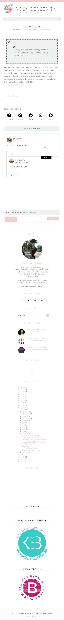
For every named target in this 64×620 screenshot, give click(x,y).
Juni (23, 425)
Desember (26, 412)
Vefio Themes (47, 613)
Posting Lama (53, 218)
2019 (22, 401)
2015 (22, 409)
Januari (25, 453)
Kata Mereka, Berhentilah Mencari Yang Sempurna (34, 443)
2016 (22, 407)
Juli (23, 423)
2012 (22, 459)
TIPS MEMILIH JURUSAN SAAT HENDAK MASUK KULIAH (33, 437)
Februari (25, 434)
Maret (24, 431)
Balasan (10, 154)
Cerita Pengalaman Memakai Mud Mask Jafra (37, 330)
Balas (44, 147)
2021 (22, 396)
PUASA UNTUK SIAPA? (30, 448)
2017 (22, 405)
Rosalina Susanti (20, 160)
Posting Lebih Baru (11, 219)
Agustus (25, 420)
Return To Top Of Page (32, 617)
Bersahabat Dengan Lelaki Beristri (34, 440)
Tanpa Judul (26, 446)
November (26, 414)
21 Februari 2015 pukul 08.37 (22, 162)
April (24, 429)
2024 (22, 390)
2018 (22, 403)
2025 (22, 387)
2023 (22, 392)
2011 (22, 461)
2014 (22, 455)
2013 (22, 457)
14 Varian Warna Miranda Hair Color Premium (37, 339)
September (26, 418)
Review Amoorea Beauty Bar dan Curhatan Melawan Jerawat (37, 348)
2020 (22, 398)
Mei (23, 427)
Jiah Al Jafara (17, 139)
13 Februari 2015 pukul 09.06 (21, 141)
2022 (22, 394)
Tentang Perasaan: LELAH (31, 450)
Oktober (25, 416)
